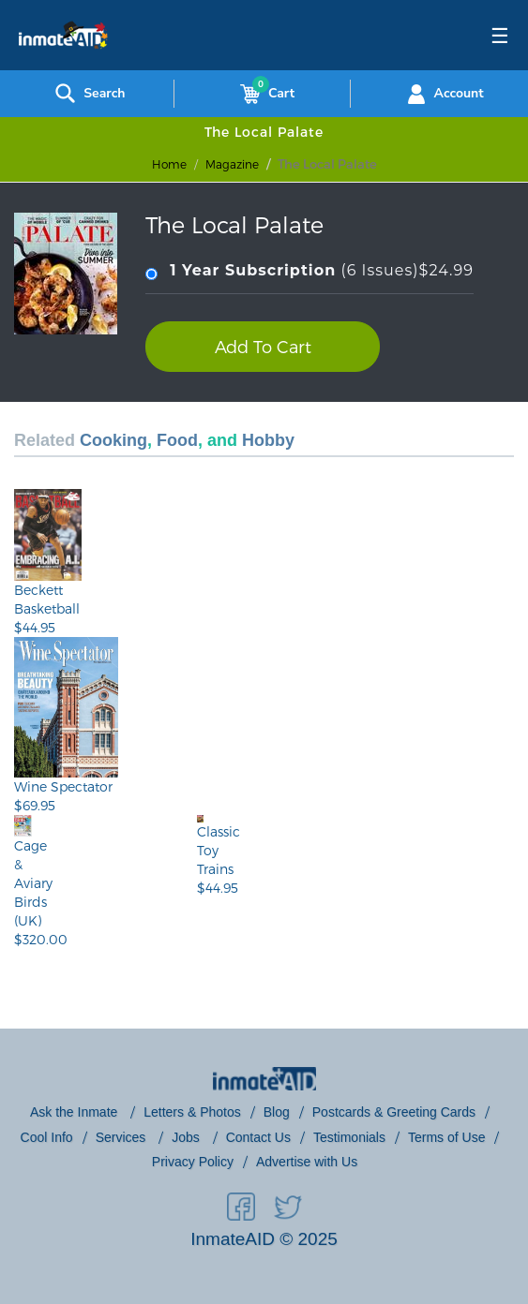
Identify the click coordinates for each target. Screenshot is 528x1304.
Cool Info (47, 1137)
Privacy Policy (193, 1161)
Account (443, 94)
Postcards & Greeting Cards (393, 1111)
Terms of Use (446, 1137)
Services (123, 1137)
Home (169, 163)
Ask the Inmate (75, 1111)
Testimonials (349, 1137)
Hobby (268, 440)
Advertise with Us (306, 1161)
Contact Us (258, 1137)
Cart (263, 94)
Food (177, 440)
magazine (232, 163)
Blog (277, 1111)
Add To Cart (263, 346)
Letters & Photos (192, 1111)
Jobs (187, 1137)
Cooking (113, 440)
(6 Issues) (309, 271)
